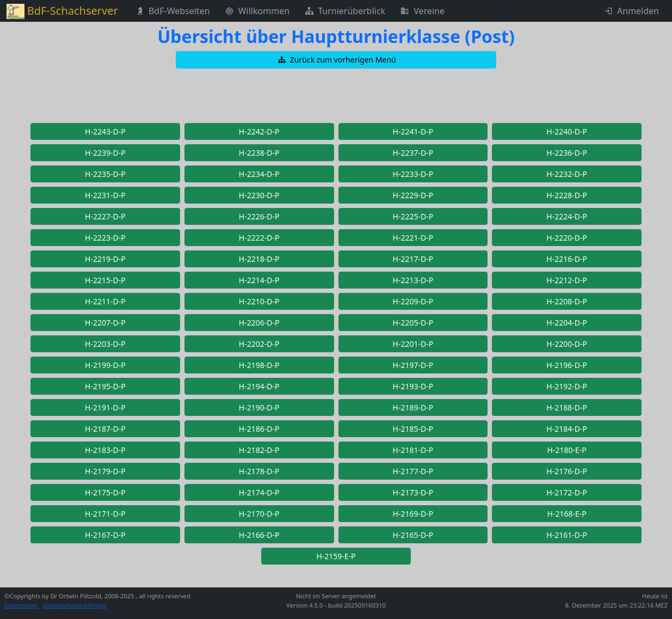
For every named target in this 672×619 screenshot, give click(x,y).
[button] (336, 60)
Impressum (21, 605)
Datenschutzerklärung (75, 605)
